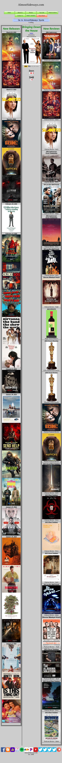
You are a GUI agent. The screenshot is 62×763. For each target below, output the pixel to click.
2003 (31, 33)
